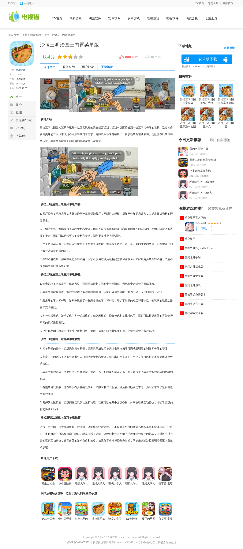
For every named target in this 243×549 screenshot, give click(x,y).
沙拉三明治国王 (226, 123)
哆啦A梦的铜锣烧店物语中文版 (81, 520)
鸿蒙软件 (95, 18)
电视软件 (172, 18)
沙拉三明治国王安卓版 (188, 99)
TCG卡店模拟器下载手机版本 (48, 520)
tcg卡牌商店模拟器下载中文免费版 (131, 520)
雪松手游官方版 (194, 304)
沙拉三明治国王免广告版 (207, 99)
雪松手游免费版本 (195, 294)
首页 (25, 35)
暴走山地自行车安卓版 (202, 159)
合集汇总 (211, 18)
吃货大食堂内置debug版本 (115, 520)
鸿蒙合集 (192, 18)
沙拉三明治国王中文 (207, 123)
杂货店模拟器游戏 (165, 520)
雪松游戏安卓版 (194, 313)
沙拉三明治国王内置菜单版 (98, 520)
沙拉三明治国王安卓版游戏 (226, 99)
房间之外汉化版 (194, 266)
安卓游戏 (134, 18)
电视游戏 (153, 18)
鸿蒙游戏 (75, 18)
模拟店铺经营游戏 (52, 493)
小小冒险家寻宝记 (200, 170)
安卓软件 (114, 18)
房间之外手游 (193, 257)
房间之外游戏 (193, 285)
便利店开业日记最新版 (65, 520)
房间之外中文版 (194, 276)
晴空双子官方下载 (195, 217)
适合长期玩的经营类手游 (81, 493)
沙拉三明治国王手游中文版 (188, 123)
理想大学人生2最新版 (202, 181)
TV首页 (12, 3)
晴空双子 (190, 238)
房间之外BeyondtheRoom (199, 248)
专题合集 (213, 3)
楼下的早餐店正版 (148, 520)
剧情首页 (227, 3)
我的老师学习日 (198, 148)
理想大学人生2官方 (200, 192)
